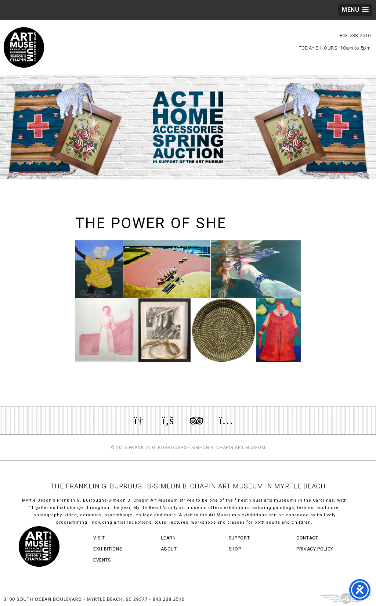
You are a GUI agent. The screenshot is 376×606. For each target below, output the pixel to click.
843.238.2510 (355, 35)
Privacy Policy (314, 549)
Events (102, 560)
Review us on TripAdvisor (196, 420)
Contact (307, 538)
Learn (168, 538)
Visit (99, 538)
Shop (235, 549)
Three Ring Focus (346, 598)
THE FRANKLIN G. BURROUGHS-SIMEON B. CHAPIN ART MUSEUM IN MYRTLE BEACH (188, 486)
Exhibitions (107, 549)
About (169, 549)
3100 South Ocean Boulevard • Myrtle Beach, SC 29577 (76, 599)
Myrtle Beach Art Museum (24, 47)
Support (239, 538)
